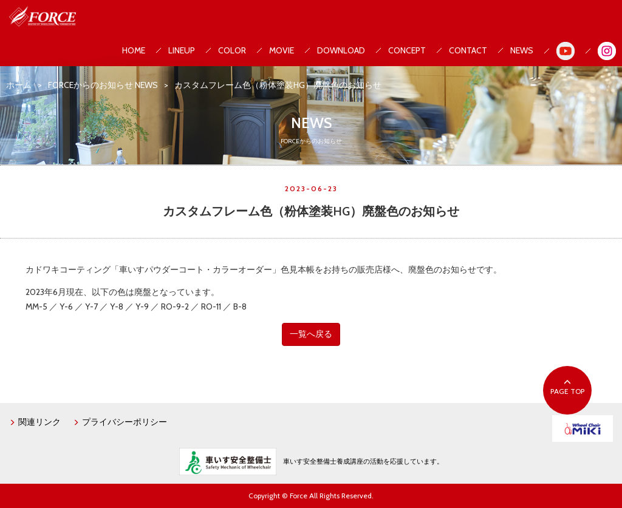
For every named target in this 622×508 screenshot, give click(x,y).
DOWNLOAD (341, 50)
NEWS (521, 50)
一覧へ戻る (311, 333)
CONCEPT (407, 50)
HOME (133, 50)
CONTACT (468, 50)
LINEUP (181, 50)
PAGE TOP (567, 387)
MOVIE (281, 50)
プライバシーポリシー (120, 421)
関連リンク (35, 421)
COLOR (232, 50)
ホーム (19, 85)
